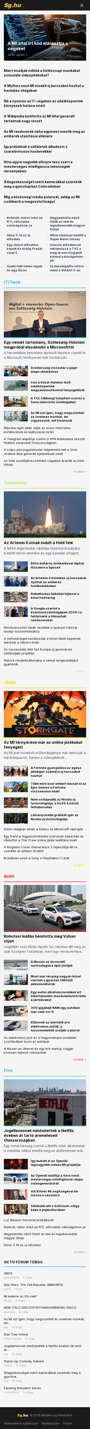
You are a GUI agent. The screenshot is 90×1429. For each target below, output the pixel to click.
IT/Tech (12, 282)
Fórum (67, 1423)
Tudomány (15, 482)
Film (8, 1070)
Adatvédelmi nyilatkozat (21, 1423)
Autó (9, 876)
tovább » (80, 471)
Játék (10, 682)
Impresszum (50, 1423)
